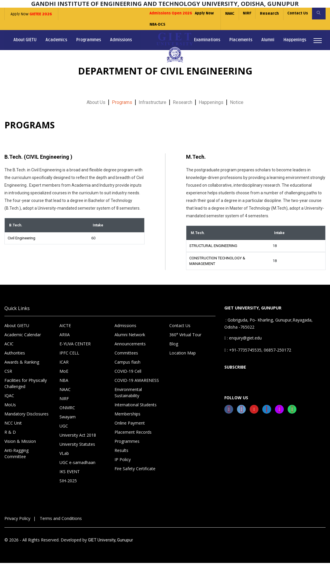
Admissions (121, 41)
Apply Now (31, 14)
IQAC (9, 397)
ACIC (9, 346)
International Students (136, 407)
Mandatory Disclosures (26, 416)
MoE (63, 373)
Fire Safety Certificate (135, 470)
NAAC (225, 13)
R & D (10, 434)
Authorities (14, 355)
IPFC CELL (69, 355)
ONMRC (67, 409)
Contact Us (295, 13)
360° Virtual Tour (185, 336)
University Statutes (77, 446)
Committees (126, 355)
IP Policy (123, 461)
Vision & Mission (20, 443)
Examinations (207, 41)
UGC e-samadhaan (77, 464)
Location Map (182, 355)
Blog (173, 346)
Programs (122, 104)
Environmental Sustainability (128, 394)
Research (266, 13)
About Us (96, 104)
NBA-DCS (149, 26)
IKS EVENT (69, 473)
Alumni (267, 41)
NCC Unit (13, 425)
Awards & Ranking (21, 364)
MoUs (10, 407)
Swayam (67, 419)
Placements (240, 41)
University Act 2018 (77, 437)
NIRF (243, 13)
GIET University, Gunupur (110, 542)
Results (121, 452)
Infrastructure (152, 104)
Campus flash (127, 364)
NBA (63, 382)
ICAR (64, 364)
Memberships (127, 416)
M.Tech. (196, 158)
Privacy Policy (17, 520)
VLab (64, 455)
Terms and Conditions (61, 520)
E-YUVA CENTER (75, 346)
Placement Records (133, 434)
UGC (63, 428)
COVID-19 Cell (128, 373)
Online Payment (130, 425)
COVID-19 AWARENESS (137, 382)
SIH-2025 (68, 483)
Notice (236, 104)
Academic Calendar (22, 336)
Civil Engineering (21, 240)
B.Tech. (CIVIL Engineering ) (38, 158)
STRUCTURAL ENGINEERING (213, 248)
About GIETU (25, 41)
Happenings (294, 41)
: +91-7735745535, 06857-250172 (257, 352)
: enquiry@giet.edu (243, 340)
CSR (8, 373)
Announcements (130, 346)
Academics (56, 41)
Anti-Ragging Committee (16, 455)
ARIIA (64, 336)
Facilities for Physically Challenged (25, 385)
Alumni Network (130, 336)
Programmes (88, 41)
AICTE (65, 327)
